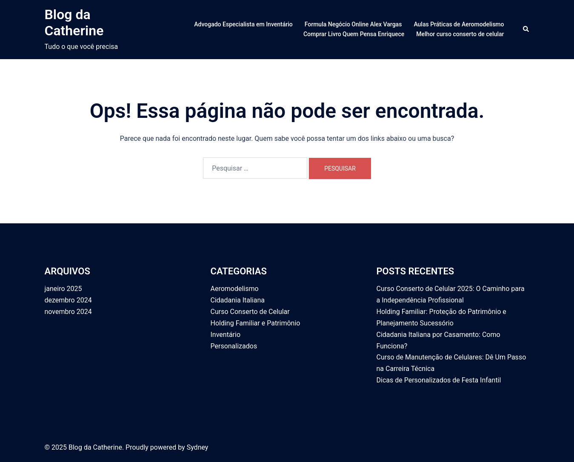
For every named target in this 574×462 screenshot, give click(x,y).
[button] (526, 29)
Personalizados (234, 346)
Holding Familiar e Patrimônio (255, 323)
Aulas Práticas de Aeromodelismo (459, 24)
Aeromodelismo (235, 289)
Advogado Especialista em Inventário (243, 24)
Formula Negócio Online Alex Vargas (353, 24)
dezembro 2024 (68, 300)
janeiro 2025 (63, 289)
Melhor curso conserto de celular (460, 34)
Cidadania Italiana (238, 300)
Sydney (197, 447)
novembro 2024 (68, 312)
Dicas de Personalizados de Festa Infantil (439, 380)
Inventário (226, 335)
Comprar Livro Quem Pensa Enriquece (353, 34)
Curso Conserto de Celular (250, 312)
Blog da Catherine (74, 22)
